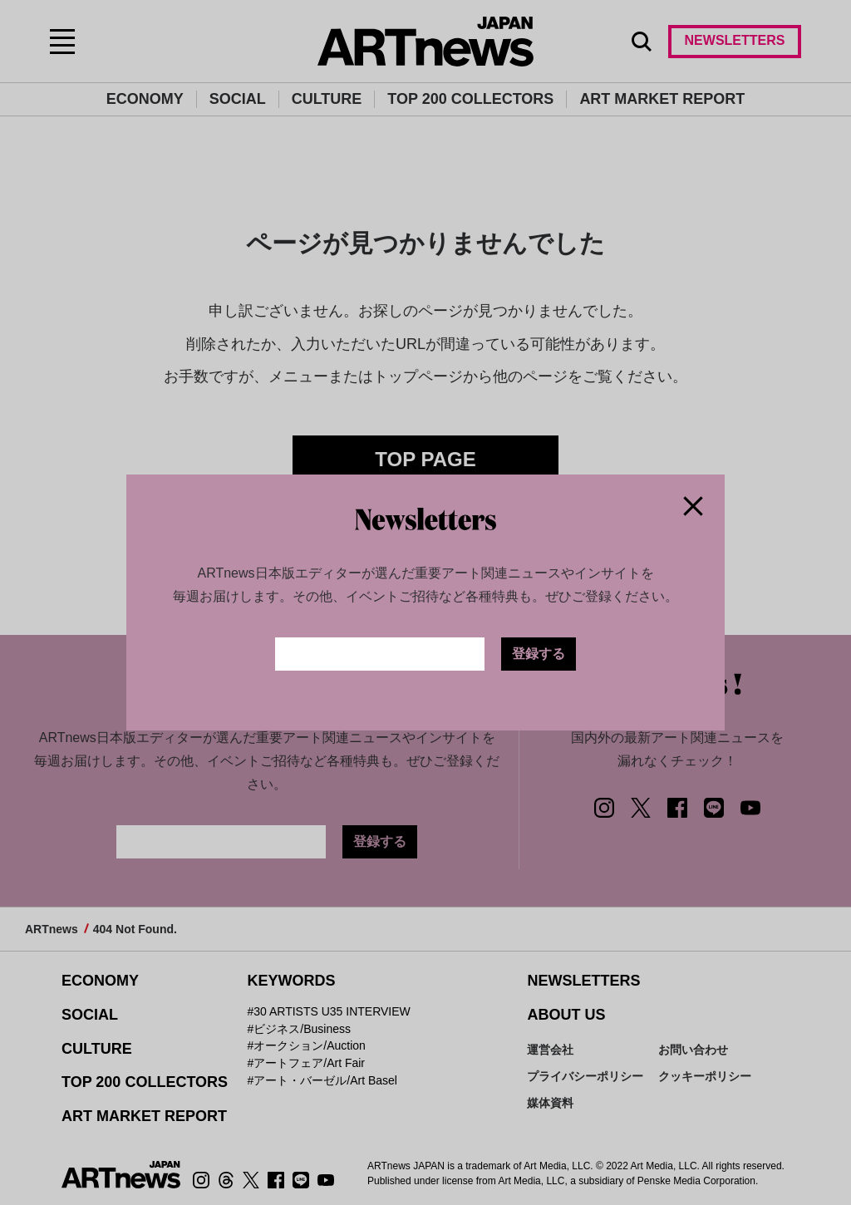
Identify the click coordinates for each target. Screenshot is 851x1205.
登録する (538, 654)
